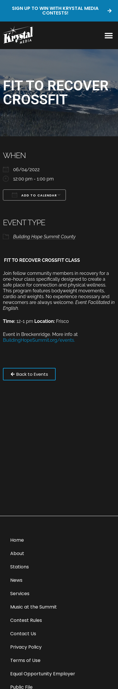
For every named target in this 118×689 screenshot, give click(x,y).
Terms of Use (25, 660)
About (17, 553)
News (16, 580)
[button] (108, 35)
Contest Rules (26, 620)
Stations (19, 566)
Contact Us (23, 633)
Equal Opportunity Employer (42, 673)
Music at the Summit (33, 607)
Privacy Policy (26, 647)
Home (17, 540)
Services (19, 593)
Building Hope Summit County (44, 236)
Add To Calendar (34, 195)
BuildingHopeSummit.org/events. (39, 340)
